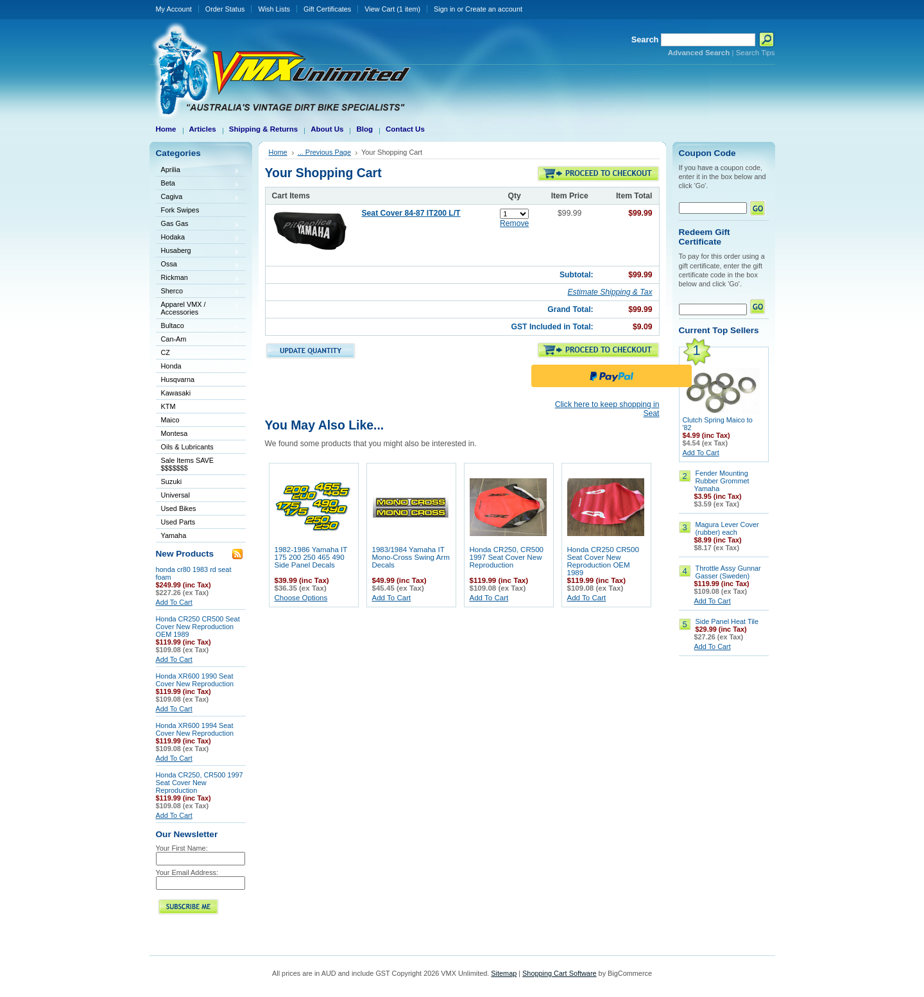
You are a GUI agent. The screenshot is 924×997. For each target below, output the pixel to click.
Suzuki (198, 482)
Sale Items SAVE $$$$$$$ (187, 464)
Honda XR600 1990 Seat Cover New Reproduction (195, 680)
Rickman (198, 278)
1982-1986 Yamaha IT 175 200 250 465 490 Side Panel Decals (311, 557)
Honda (198, 367)
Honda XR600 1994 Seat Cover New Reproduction (195, 729)
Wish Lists (274, 9)
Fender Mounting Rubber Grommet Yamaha (721, 480)
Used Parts (178, 522)
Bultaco (198, 326)
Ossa (198, 265)
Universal (198, 496)
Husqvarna (198, 380)
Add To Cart (174, 602)
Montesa (198, 434)
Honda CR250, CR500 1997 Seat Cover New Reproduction (199, 782)
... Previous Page (324, 152)
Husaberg (198, 251)
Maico (198, 421)
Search (645, 39)
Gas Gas (198, 224)
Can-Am (198, 340)
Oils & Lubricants (187, 447)
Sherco (198, 292)
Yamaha (198, 536)
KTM (198, 407)
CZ (198, 353)
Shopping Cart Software (559, 973)
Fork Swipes (180, 210)
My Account (174, 9)
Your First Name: (182, 848)
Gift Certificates (327, 9)
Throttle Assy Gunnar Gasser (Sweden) (728, 572)
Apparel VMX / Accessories (198, 308)
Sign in (444, 9)
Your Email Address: (187, 872)
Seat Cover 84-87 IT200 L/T (411, 213)
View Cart (392, 9)
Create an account (493, 9)
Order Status (225, 9)
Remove (514, 223)
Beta (198, 184)
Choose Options (301, 598)
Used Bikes (178, 508)
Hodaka (198, 238)
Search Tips (755, 52)
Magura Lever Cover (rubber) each (727, 528)
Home (278, 152)
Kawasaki (198, 394)
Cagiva (198, 197)
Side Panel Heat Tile (727, 621)
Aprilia (198, 170)
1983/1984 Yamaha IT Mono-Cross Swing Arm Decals (411, 557)
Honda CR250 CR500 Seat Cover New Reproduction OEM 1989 (198, 626)
